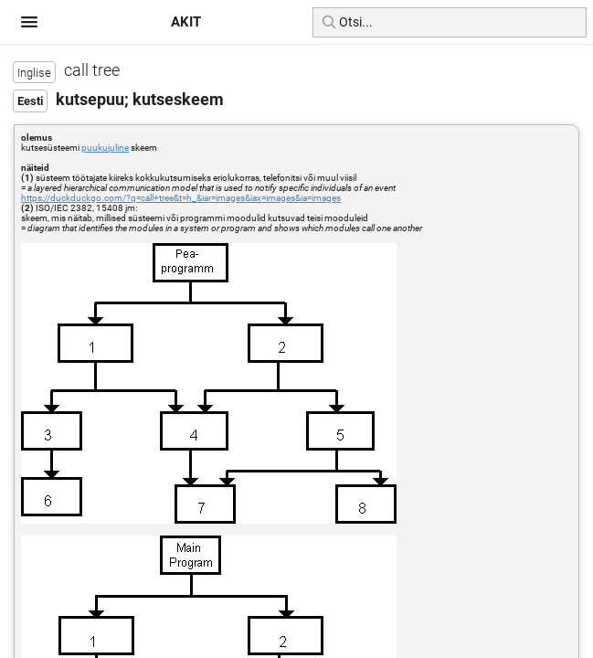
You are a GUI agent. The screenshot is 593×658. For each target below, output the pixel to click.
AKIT (186, 22)
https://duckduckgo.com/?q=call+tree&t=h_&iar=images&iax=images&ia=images (181, 198)
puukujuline (105, 148)
